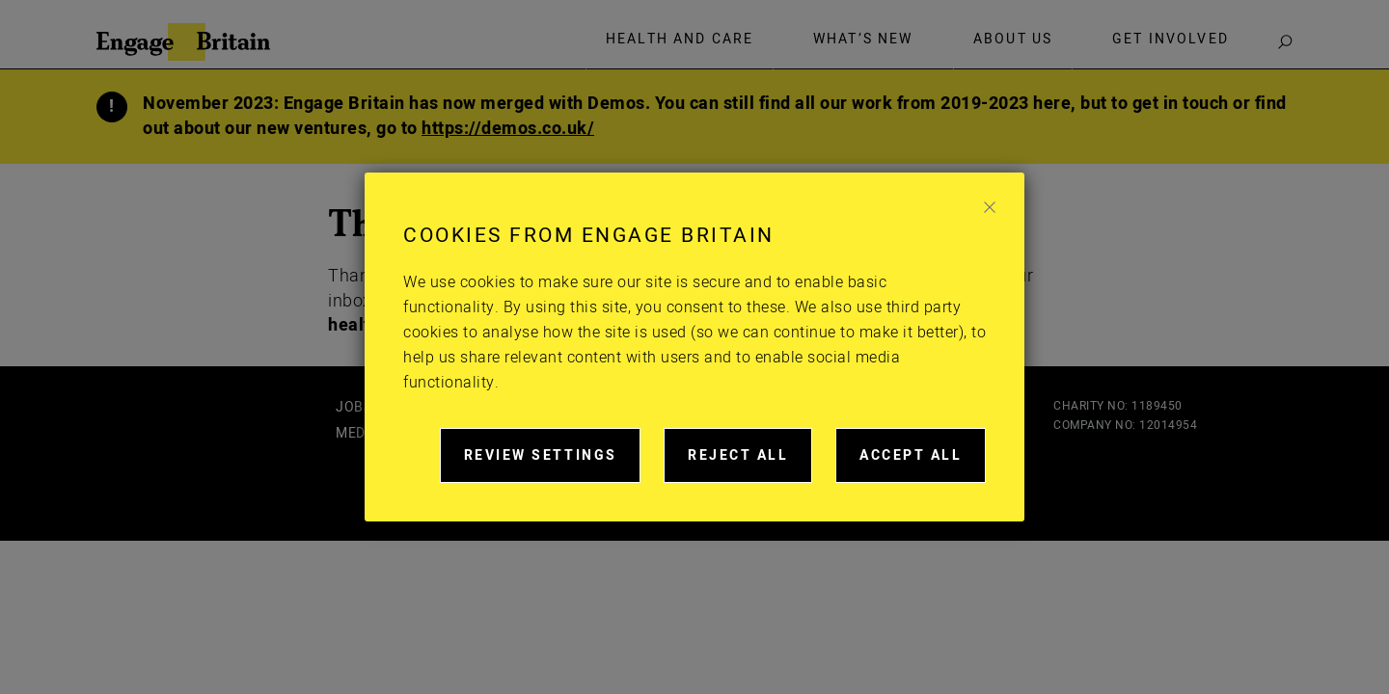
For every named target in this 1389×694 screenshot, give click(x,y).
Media (357, 433)
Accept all (922, 464)
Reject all (750, 464)
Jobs (353, 407)
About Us (1012, 39)
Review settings (552, 464)
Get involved (1170, 39)
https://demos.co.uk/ (508, 129)
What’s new (863, 39)
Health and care (679, 39)
